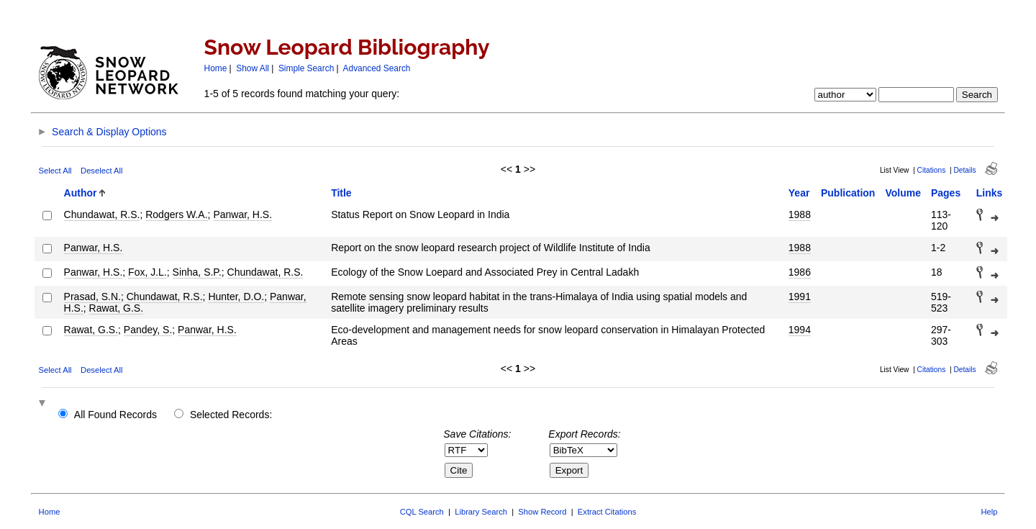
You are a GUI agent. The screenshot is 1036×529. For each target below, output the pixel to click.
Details (964, 170)
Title (341, 193)
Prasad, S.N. (92, 296)
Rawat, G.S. (116, 308)
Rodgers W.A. (176, 214)
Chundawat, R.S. (102, 214)
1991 (800, 296)
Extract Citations (607, 511)
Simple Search (306, 68)
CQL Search (422, 511)
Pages (945, 193)
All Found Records (115, 414)
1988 (800, 214)
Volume (903, 193)
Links (989, 193)
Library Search (481, 511)
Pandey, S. (148, 329)
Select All (55, 170)
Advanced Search (377, 68)
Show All (252, 68)
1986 (800, 272)
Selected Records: (231, 414)
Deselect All (101, 170)
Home (215, 68)
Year (799, 193)
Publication (848, 193)
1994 (800, 329)
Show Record (542, 511)
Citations (931, 170)
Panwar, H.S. (242, 214)
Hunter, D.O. (236, 296)
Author (80, 193)
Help (989, 511)
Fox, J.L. (147, 272)
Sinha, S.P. (197, 272)
